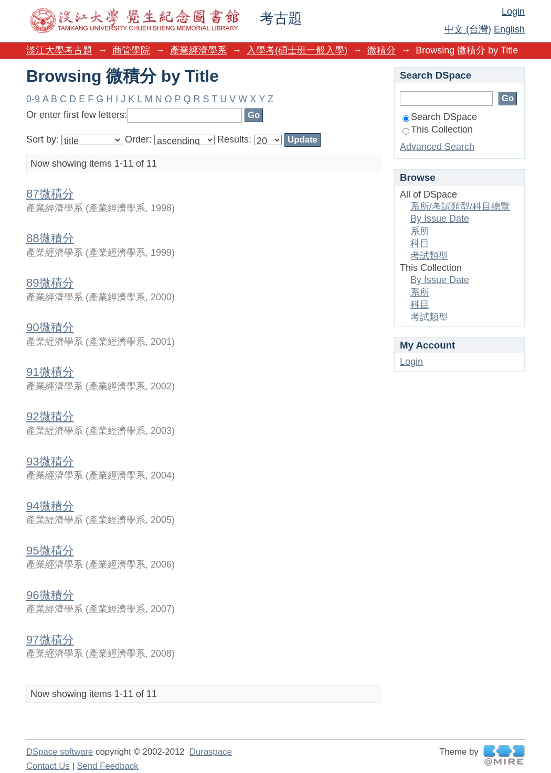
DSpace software (59, 752)
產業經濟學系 (198, 50)
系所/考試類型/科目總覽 (460, 206)
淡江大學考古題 (59, 50)
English (509, 29)
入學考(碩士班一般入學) (297, 50)
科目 (419, 243)
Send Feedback (107, 766)
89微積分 (50, 282)
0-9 (33, 99)
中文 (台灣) (467, 29)
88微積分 (50, 238)
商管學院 (131, 50)
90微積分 (50, 327)
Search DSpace (439, 117)
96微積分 (50, 595)
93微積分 (50, 461)
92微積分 (50, 416)
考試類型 (429, 256)
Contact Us (48, 766)
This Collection (437, 129)
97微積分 (50, 639)
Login (513, 11)
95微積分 (50, 550)
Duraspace (210, 752)
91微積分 (50, 371)
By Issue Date (439, 218)
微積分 (381, 50)
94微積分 (50, 506)
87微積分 (50, 193)
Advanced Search (437, 146)
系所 (419, 231)
